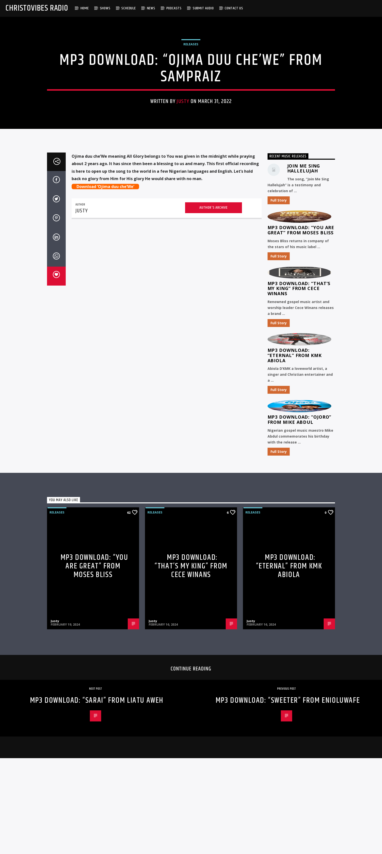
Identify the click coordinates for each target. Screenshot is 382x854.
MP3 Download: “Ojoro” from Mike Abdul (300, 600)
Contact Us (234, 8)
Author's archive (213, 388)
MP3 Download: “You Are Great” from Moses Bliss (301, 411)
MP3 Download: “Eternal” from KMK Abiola (295, 536)
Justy (183, 184)
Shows (105, 8)
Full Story (279, 381)
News (151, 8)
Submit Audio (203, 8)
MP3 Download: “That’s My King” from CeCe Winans (299, 469)
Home (84, 8)
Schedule (128, 8)
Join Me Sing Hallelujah (303, 349)
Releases (190, 127)
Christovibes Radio (36, 8)
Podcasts (174, 8)
